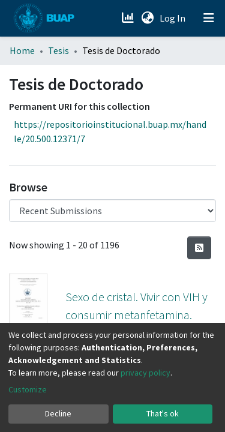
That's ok (162, 413)
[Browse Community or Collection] (112, 210)
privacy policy (145, 372)
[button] (147, 18)
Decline (58, 413)
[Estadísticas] (128, 18)
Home (22, 50)
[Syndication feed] (199, 247)
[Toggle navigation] (209, 18)
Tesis (58, 50)
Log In (174, 18)
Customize (27, 389)
